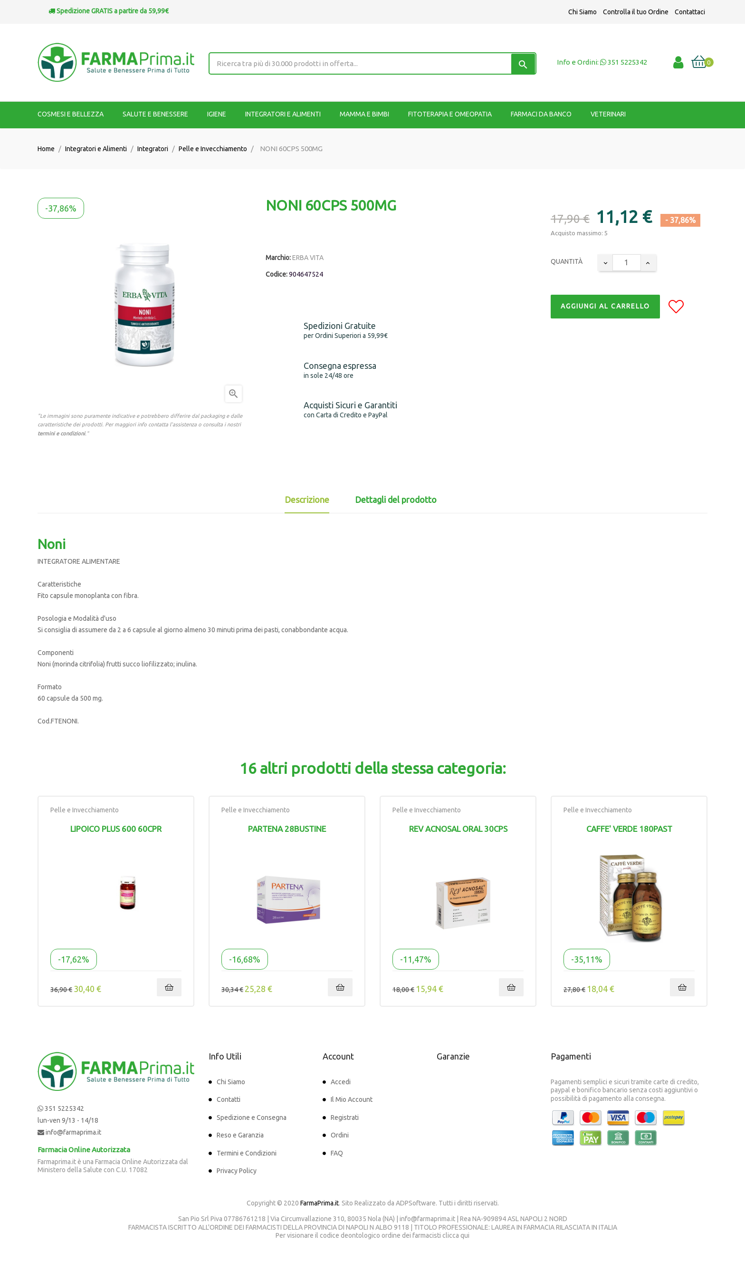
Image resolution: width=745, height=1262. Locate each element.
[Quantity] (626, 262)
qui (464, 1235)
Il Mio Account (351, 1099)
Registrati (345, 1117)
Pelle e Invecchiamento (84, 810)
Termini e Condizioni (247, 1153)
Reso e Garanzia (240, 1135)
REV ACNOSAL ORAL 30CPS (458, 828)
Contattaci (690, 12)
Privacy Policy (237, 1171)
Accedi (341, 1082)
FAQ (337, 1153)
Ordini (340, 1135)
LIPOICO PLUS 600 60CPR (116, 828)
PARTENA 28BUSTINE (287, 828)
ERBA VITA (308, 257)
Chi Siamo (582, 12)
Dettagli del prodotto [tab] (396, 499)
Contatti (228, 1099)
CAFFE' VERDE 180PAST (629, 828)
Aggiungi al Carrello (605, 306)
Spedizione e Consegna (252, 1117)
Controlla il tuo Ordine (636, 12)
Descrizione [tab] (307, 499)
